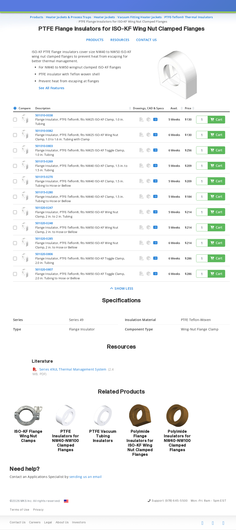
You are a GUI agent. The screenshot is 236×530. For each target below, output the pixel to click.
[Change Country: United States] (66, 501)
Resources (119, 40)
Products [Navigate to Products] (36, 17)
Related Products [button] (121, 392)
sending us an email (85, 476)
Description (42, 108)
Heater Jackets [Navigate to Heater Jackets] (104, 17)
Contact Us (146, 40)
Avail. (174, 108)
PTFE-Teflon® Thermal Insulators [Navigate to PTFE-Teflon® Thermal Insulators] (188, 17)
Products (95, 40)
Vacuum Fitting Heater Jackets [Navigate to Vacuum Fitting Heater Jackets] (140, 17)
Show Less (121, 288)
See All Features (51, 88)
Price (188, 108)
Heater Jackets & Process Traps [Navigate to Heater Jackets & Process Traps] (68, 17)
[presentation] (118, 265)
